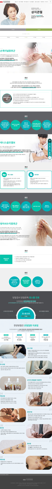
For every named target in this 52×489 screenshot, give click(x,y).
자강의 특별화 (21, 1)
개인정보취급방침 (2, 474)
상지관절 (26, 37)
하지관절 (34, 37)
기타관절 (43, 37)
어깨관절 (17, 37)
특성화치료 (42, 1)
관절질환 (39, 29)
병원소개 (16, 1)
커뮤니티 (46, 1)
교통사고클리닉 (37, 1)
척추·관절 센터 (26, 1)
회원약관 (7, 474)
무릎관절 (8, 37)
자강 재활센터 (31, 1)
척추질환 (13, 29)
